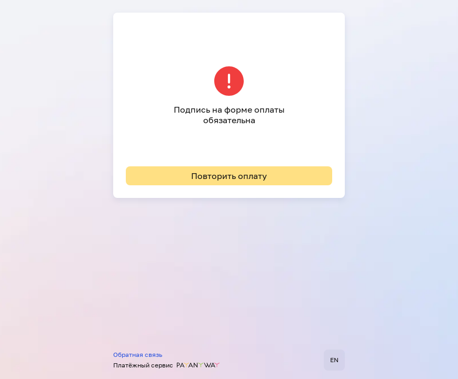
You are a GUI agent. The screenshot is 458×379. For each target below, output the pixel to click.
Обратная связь (137, 354)
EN (334, 360)
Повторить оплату (229, 176)
